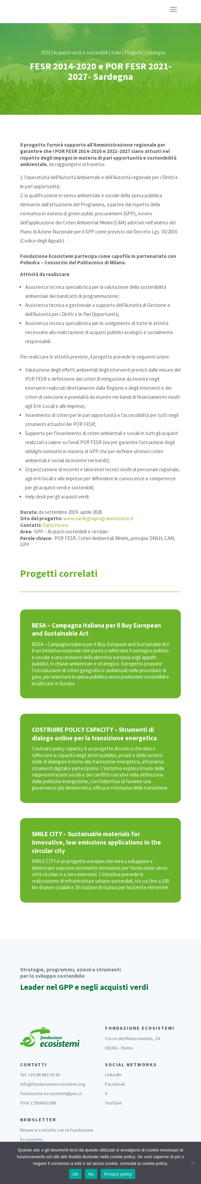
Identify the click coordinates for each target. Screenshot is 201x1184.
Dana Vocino (55, 525)
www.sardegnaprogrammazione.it (98, 518)
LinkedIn (113, 1075)
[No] (192, 1163)
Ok (75, 1174)
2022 (45, 52)
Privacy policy (118, 1174)
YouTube (113, 1103)
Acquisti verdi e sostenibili (80, 52)
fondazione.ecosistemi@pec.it (51, 1093)
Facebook (115, 1084)
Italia (116, 52)
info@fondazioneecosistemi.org (52, 1084)
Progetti (133, 52)
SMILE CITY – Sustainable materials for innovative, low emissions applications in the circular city (96, 842)
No (91, 1174)
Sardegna (155, 52)
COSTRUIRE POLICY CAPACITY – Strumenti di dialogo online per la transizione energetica (94, 733)
